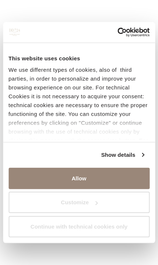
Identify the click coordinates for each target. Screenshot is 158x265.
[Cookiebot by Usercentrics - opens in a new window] (117, 32)
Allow (79, 178)
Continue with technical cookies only (79, 226)
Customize (79, 202)
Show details (118, 155)
